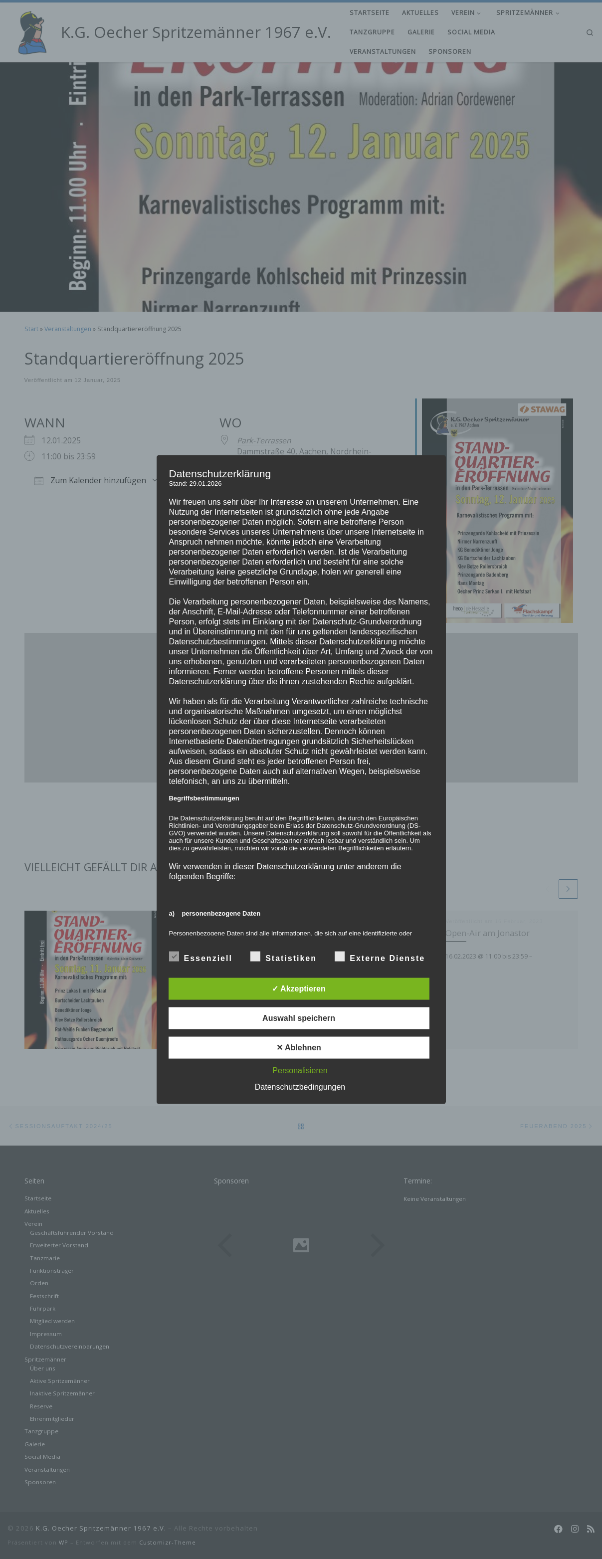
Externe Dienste (380, 956)
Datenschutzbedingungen (300, 1086)
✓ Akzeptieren (299, 988)
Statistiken (283, 956)
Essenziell (200, 956)
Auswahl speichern (298, 1017)
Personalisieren (299, 1070)
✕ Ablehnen (298, 1047)
